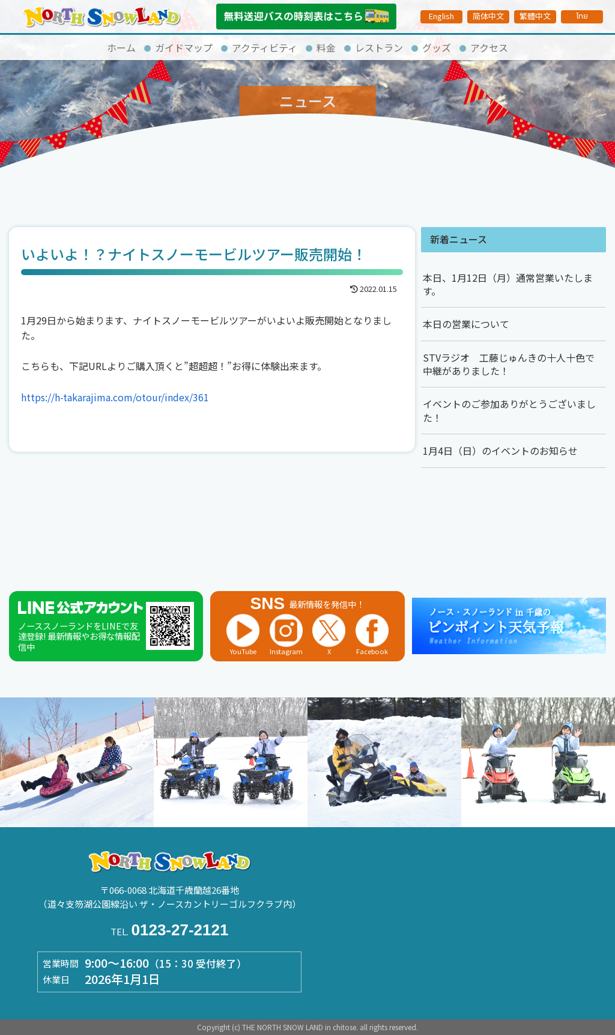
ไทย (582, 16)
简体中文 (488, 16)
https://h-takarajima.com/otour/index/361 (115, 397)
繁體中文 (535, 16)
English (441, 16)
